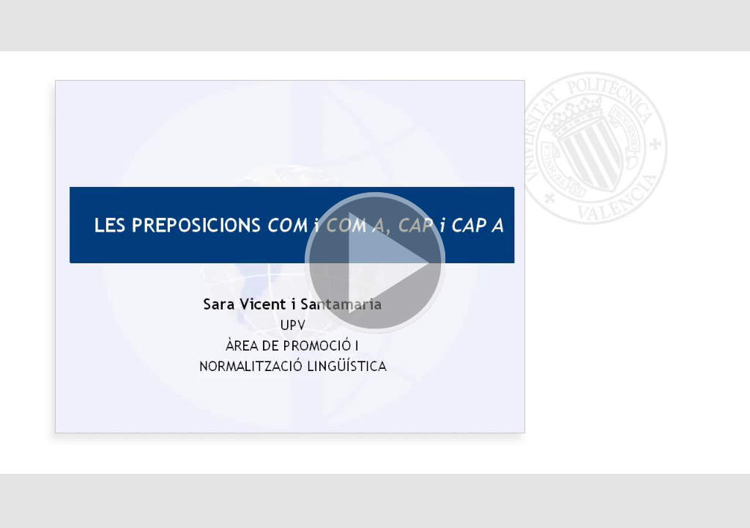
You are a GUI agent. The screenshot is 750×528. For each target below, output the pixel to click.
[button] (375, 264)
